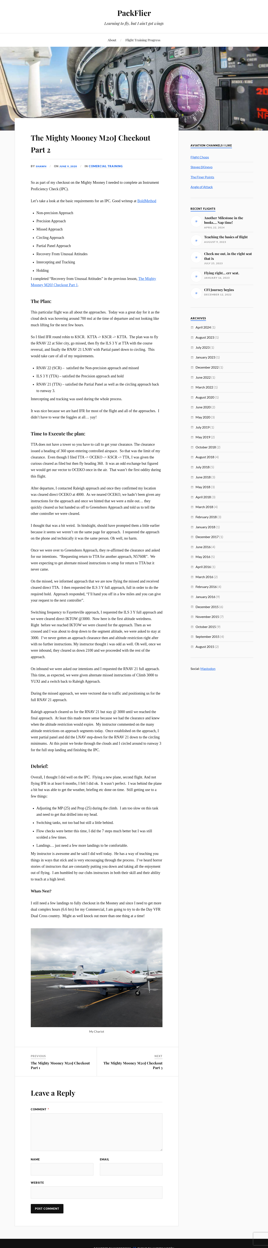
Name (35, 1159)
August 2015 (205, 647)
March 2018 (204, 507)
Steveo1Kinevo (202, 167)
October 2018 (206, 447)
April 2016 (203, 567)
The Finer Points (202, 177)
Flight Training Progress (142, 40)
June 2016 (203, 547)
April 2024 (203, 327)
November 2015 (207, 617)
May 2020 (203, 417)
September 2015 (207, 636)
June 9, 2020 (70, 166)
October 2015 (206, 627)
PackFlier (134, 12)
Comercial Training (108, 166)
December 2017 (207, 537)
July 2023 (203, 347)
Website (37, 1183)
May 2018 (203, 487)
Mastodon (207, 669)
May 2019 (203, 437)
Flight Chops (200, 157)
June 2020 (203, 407)
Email (104, 1159)
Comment (40, 1109)
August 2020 (205, 397)
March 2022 (204, 387)
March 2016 (204, 577)
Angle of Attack (202, 187)
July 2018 (203, 467)
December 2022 (207, 367)
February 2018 (206, 517)
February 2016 (206, 587)
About (112, 40)
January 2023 (205, 357)
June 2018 (203, 477)
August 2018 (205, 457)
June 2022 (203, 377)
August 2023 (205, 337)
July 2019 (203, 427)
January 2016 (205, 597)
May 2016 (203, 557)
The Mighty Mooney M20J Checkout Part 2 (85, 143)
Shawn (41, 166)
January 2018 (205, 527)
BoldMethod (146, 201)
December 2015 (207, 607)
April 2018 (203, 497)
